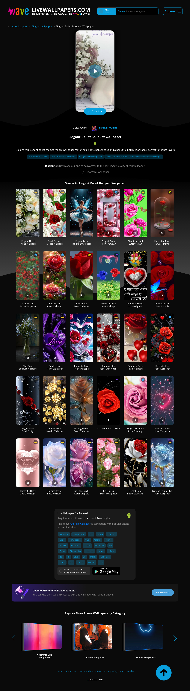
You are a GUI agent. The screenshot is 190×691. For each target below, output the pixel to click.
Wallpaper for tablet (38, 156)
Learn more (162, 592)
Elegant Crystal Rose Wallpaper (54, 492)
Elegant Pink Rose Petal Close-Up (135, 430)
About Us (71, 671)
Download (95, 112)
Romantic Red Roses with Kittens (109, 367)
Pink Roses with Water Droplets (81, 492)
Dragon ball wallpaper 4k (90, 156)
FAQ (122, 671)
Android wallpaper (80, 523)
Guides (130, 671)
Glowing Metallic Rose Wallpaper (82, 430)
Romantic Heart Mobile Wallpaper (28, 492)
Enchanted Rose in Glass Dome (162, 242)
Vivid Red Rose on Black (108, 428)
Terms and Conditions (89, 671)
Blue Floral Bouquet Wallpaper (28, 367)
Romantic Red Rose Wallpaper (162, 367)
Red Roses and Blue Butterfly (162, 305)
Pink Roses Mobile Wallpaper (108, 492)
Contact (60, 671)
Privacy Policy (111, 671)
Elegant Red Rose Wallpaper (54, 305)
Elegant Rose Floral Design (27, 430)
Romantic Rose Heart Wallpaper (108, 305)
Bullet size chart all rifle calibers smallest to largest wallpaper (133, 156)
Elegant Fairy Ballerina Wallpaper (81, 242)
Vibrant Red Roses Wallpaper (28, 305)
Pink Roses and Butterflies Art (135, 242)
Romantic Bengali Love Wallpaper (135, 305)
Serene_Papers (103, 127)
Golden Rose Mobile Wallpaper (54, 430)
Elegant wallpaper (42, 26)
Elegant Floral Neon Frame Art (108, 242)
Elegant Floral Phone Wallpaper (28, 242)
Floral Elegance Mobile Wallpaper (54, 242)
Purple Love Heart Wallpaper (55, 367)
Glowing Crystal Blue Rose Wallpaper (162, 492)
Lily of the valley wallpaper (63, 156)
